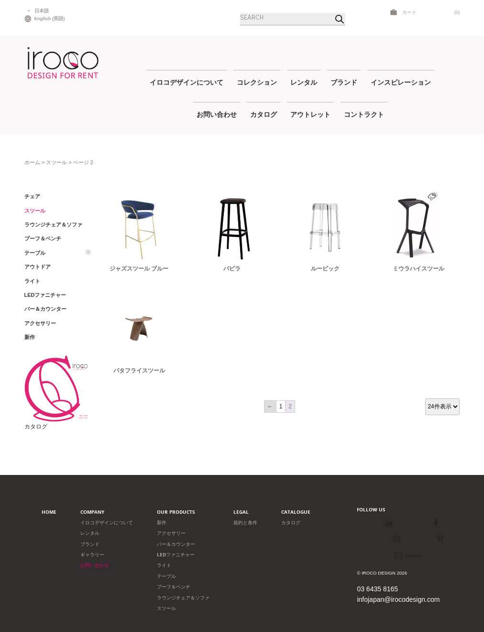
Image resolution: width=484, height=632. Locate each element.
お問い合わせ (217, 114)
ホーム (32, 162)
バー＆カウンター (176, 544)
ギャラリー (92, 555)
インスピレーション (401, 82)
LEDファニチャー (176, 555)
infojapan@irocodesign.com (398, 599)
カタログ (263, 114)
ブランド (343, 82)
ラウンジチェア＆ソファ (183, 598)
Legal (241, 512)
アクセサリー (171, 533)
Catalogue (295, 512)
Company (92, 512)
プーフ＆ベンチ (173, 587)
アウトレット (310, 114)
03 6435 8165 (377, 589)
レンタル (303, 82)
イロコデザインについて (186, 82)
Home (49, 512)
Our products (176, 512)
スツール (56, 162)
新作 (161, 522)
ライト (164, 565)
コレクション (257, 82)
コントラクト (364, 114)
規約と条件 (245, 522)
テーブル (166, 576)
